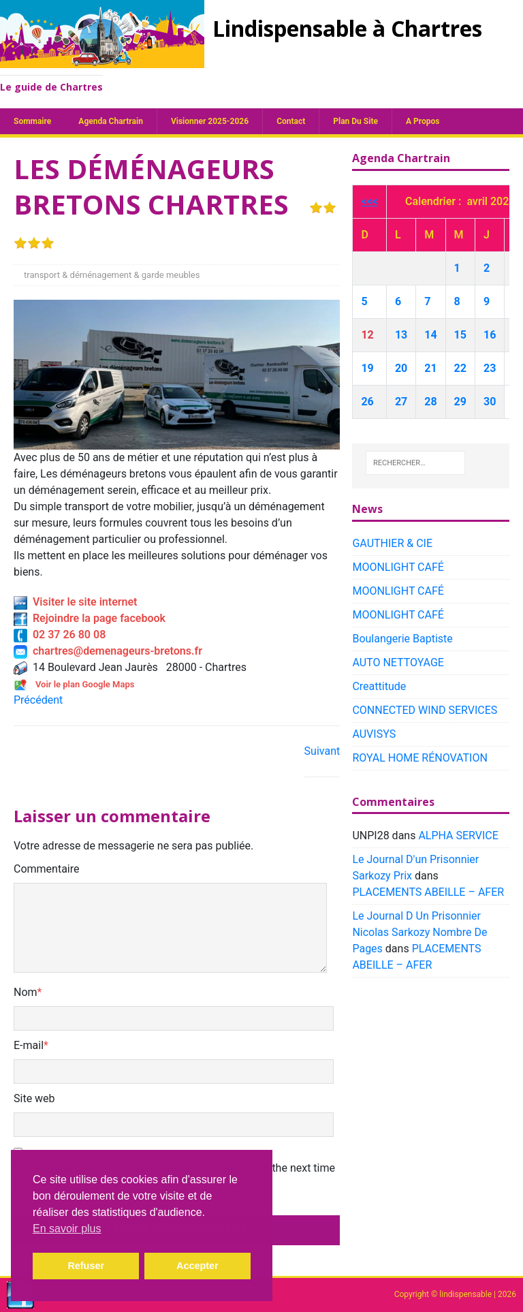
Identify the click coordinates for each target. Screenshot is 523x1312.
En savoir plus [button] (67, 1228)
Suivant (322, 751)
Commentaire (47, 868)
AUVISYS (374, 734)
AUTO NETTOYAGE (398, 662)
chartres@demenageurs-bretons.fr (108, 650)
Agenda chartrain (110, 121)
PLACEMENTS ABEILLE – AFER (428, 892)
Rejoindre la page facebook (89, 618)
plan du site (355, 121)
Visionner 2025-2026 (210, 121)
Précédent (38, 699)
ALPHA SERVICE (458, 835)
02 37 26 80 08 (60, 634)
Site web (34, 1098)
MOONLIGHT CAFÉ (397, 567)
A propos (422, 121)
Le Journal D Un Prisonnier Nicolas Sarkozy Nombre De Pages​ (419, 932)
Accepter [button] (197, 1265)
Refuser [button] (85, 1265)
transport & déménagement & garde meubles (112, 275)
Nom (25, 992)
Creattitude (379, 686)
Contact (290, 121)
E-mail (29, 1045)
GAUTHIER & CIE (392, 543)
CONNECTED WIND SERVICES (424, 710)
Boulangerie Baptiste (402, 638)
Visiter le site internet (75, 601)
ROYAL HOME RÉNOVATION (419, 757)
